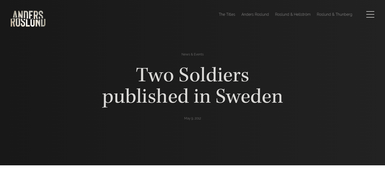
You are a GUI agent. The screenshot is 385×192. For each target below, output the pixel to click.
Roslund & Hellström (293, 14)
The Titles (227, 14)
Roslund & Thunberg (334, 14)
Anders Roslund (255, 14)
